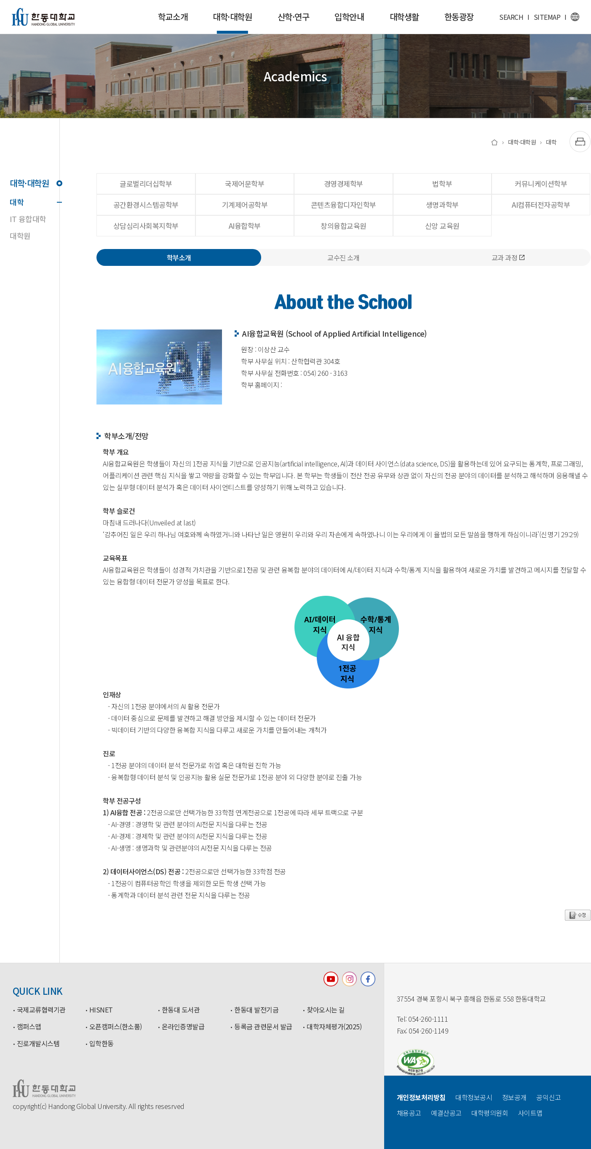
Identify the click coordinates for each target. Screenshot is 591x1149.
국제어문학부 (244, 183)
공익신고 (548, 1097)
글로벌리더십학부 (146, 183)
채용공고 (409, 1112)
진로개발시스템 (38, 1043)
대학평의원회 (489, 1112)
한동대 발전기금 (256, 1010)
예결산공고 (446, 1112)
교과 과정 (508, 257)
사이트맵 (530, 1112)
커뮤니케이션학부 (541, 183)
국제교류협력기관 (41, 1010)
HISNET (101, 1010)
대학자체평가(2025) (334, 1026)
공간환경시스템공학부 (146, 204)
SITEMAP (547, 16)
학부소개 (179, 257)
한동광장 (459, 17)
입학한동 (101, 1043)
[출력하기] (580, 141)
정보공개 (514, 1097)
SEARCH (511, 16)
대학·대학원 (232, 22)
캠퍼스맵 (29, 1026)
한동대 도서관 (181, 1010)
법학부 (442, 183)
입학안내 (349, 17)
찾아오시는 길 (326, 1010)
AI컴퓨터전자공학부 (541, 204)
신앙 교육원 (442, 225)
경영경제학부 (343, 183)
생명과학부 (442, 204)
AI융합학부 (245, 225)
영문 (575, 17)
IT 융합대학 (28, 218)
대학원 (20, 235)
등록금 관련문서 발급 (263, 1026)
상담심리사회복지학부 (146, 225)
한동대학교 (43, 17)
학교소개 (172, 17)
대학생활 (404, 17)
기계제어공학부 (245, 204)
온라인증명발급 (183, 1026)
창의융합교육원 (343, 225)
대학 (34, 202)
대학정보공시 (473, 1097)
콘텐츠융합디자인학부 (343, 204)
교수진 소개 (343, 257)
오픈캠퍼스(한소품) (115, 1026)
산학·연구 (294, 17)
